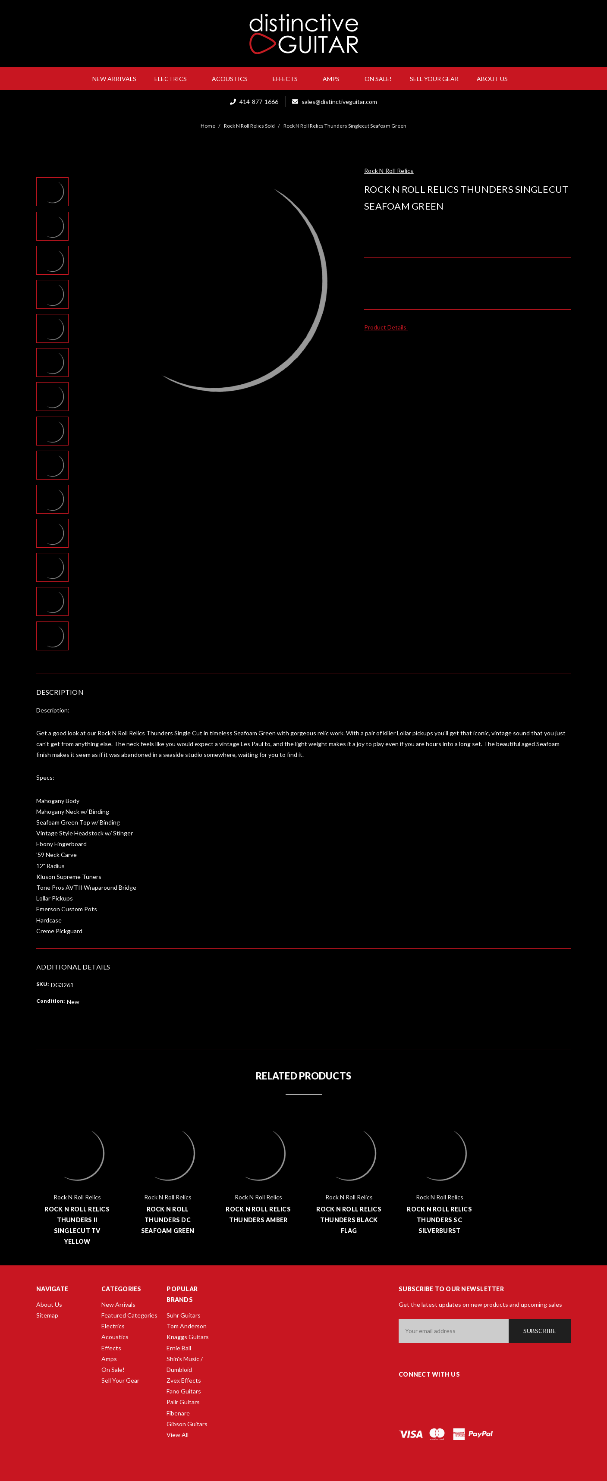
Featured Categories (129, 1315)
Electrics (174, 78)
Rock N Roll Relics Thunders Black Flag (348, 1219)
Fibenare (178, 1413)
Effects (289, 78)
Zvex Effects (184, 1380)
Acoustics (233, 78)
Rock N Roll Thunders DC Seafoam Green (167, 1219)
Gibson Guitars (187, 1424)
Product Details (388, 327)
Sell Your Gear (434, 78)
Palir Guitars (183, 1402)
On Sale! (378, 78)
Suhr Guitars (184, 1315)
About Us (496, 78)
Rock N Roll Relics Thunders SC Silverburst (439, 1219)
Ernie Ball (179, 1348)
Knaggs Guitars (188, 1336)
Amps (334, 78)
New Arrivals (114, 78)
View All (178, 1434)
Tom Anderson (187, 1326)
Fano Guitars (184, 1391)
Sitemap (47, 1315)
